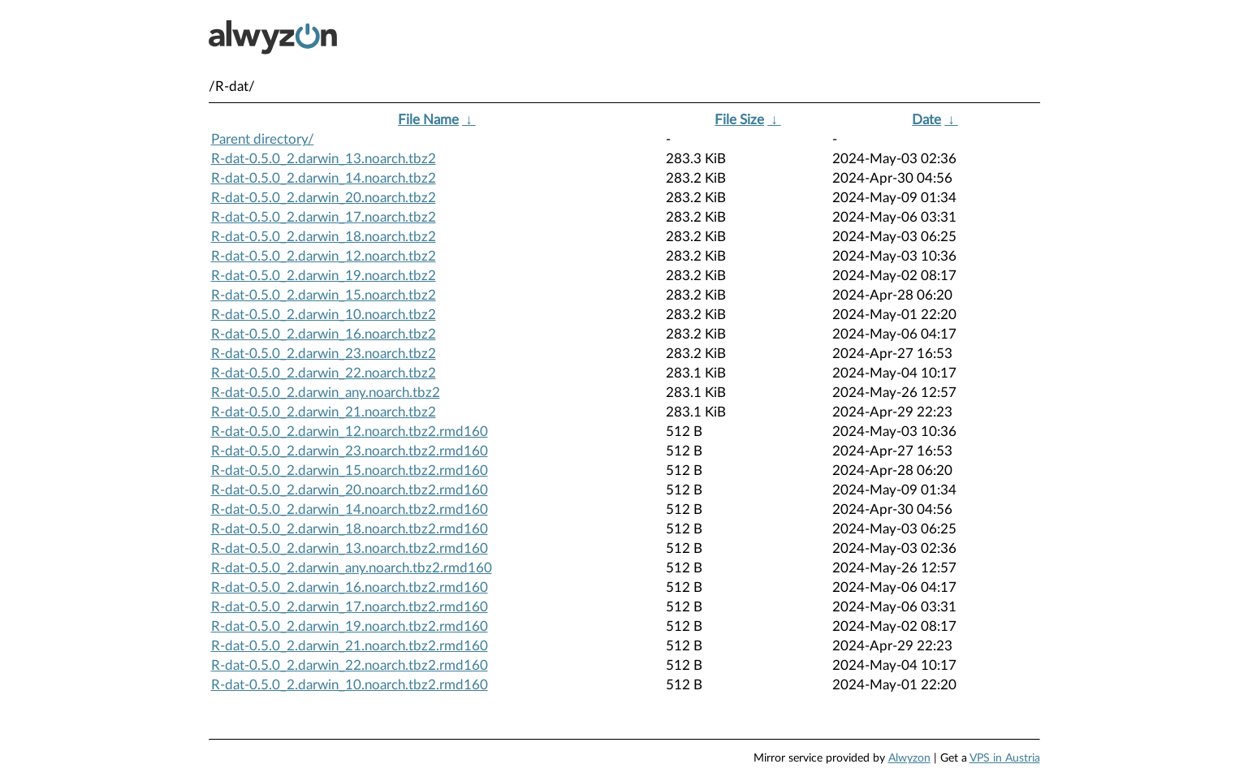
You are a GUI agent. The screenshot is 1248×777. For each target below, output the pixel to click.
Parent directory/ (262, 139)
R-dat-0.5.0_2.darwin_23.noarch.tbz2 (323, 353)
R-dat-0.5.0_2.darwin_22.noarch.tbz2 (323, 373)
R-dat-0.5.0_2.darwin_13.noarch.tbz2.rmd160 (349, 548)
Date (926, 120)
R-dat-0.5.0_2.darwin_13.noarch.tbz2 (323, 159)
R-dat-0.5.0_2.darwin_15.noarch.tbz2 (323, 295)
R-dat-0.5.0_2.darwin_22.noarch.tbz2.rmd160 (349, 665)
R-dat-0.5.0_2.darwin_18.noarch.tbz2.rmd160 (349, 529)
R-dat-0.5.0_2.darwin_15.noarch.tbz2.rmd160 (349, 470)
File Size (739, 120)
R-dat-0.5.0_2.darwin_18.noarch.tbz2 (323, 237)
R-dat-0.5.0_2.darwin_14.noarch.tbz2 (323, 178)
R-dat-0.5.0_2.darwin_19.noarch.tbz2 (323, 276)
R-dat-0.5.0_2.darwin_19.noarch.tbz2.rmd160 (349, 626)
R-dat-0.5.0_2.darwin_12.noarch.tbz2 (323, 256)
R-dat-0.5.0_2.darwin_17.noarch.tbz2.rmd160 (349, 607)
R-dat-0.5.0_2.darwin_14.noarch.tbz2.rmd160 (349, 509)
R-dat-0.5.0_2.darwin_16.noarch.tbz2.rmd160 (349, 587)
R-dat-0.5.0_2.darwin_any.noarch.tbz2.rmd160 (351, 568)
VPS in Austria (1004, 758)
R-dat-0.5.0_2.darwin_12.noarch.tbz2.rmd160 (349, 431)
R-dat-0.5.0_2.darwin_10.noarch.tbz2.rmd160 (349, 685)
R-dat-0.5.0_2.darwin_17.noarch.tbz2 (323, 217)
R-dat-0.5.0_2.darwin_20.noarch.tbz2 (323, 198)
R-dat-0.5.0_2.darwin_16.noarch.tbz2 (323, 334)
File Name (428, 120)
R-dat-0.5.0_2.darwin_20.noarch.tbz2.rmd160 (349, 490)
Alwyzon (909, 758)
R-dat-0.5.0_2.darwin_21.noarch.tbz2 (323, 412)
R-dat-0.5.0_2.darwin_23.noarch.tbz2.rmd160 (349, 451)
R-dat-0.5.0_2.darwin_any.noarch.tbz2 (325, 392)
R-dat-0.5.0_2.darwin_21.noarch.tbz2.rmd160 (349, 646)
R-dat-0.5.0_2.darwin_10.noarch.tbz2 (323, 315)
